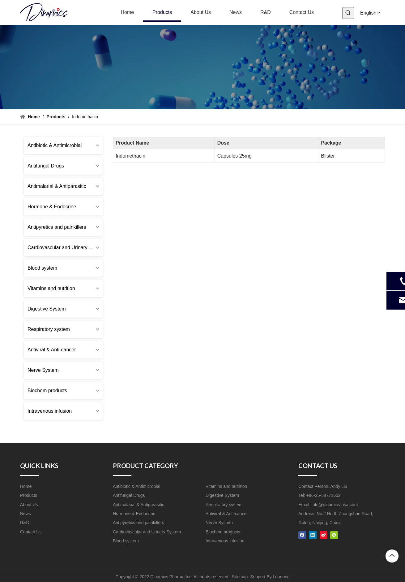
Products (28, 495)
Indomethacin (130, 156)
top (392, 555)
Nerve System (43, 370)
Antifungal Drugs (46, 165)
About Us (29, 504)
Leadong (281, 576)
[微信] (334, 535)
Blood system (42, 268)
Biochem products (47, 390)
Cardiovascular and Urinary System (65, 247)
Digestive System (47, 308)
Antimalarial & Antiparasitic (57, 186)
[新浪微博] (323, 535)
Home (26, 486)
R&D (24, 522)
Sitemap (240, 576)
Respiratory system (49, 329)
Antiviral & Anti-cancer (52, 349)
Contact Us (30, 531)
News (25, 513)
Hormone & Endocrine (52, 206)
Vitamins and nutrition (51, 288)
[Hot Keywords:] (348, 13)
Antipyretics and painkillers (57, 227)
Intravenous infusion (50, 411)
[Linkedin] (313, 535)
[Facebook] (302, 535)
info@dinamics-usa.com (335, 504)
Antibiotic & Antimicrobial (55, 145)
